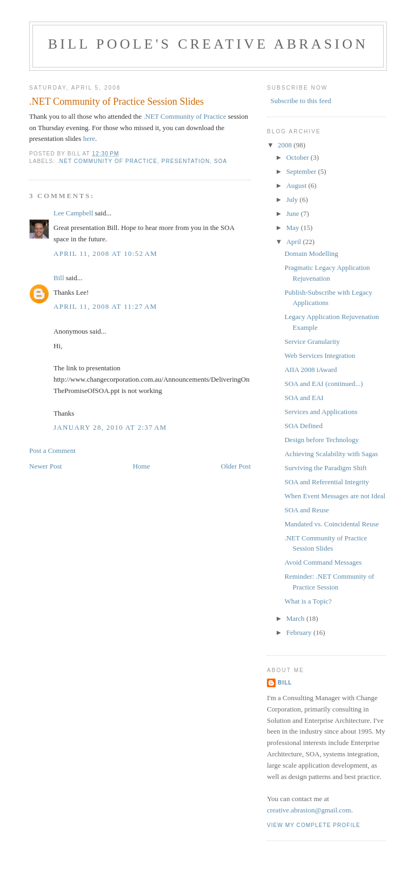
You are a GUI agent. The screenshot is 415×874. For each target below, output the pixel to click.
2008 (285, 145)
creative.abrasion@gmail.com (309, 810)
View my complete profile (313, 825)
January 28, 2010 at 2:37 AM (110, 427)
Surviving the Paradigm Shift (325, 468)
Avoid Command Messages (323, 562)
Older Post (236, 466)
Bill (58, 278)
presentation (186, 161)
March (296, 618)
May (293, 227)
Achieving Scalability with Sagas (331, 454)
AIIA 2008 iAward (310, 369)
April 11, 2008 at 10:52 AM (105, 253)
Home (141, 466)
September (302, 171)
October (298, 157)
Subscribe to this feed (301, 101)
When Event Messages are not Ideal (334, 496)
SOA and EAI (303, 398)
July (293, 199)
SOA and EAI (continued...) (323, 384)
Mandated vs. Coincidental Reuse (331, 524)
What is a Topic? (307, 601)
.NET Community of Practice (185, 116)
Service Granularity (311, 341)
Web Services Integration (319, 355)
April (294, 242)
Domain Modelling (311, 253)
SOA (220, 161)
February (299, 632)
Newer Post (45, 466)
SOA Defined (303, 426)
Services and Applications (320, 412)
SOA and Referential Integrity (326, 482)
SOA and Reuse (306, 510)
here (89, 138)
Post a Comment (52, 450)
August (297, 185)
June (293, 213)
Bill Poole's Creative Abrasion (208, 44)
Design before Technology (321, 440)
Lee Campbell (73, 213)
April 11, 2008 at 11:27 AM (105, 306)
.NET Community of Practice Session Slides (116, 101)
